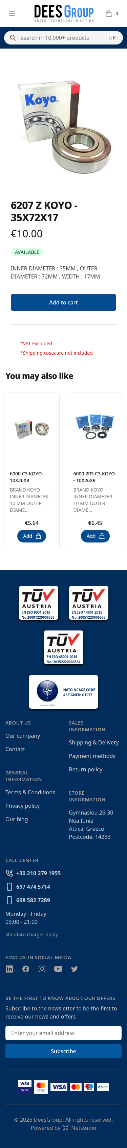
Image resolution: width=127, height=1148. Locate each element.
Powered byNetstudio (64, 1127)
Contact (15, 749)
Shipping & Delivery (94, 742)
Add (32, 536)
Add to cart (63, 302)
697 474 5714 (33, 886)
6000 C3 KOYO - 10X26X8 (27, 476)
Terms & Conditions (30, 792)
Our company (22, 735)
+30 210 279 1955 (38, 873)
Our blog (16, 819)
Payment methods (92, 756)
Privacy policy (22, 806)
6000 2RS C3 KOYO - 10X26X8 (94, 476)
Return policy (86, 769)
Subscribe (63, 1051)
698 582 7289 (33, 900)
